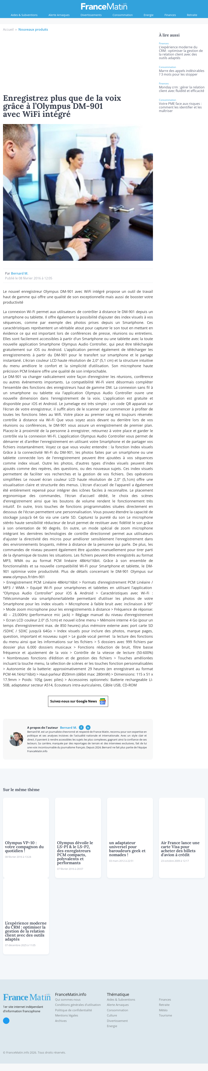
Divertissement (117, 1021)
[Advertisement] (78, 62)
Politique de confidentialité (73, 1010)
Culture (112, 1015)
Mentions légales (66, 1015)
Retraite (192, 15)
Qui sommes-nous (67, 999)
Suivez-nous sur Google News (78, 701)
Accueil (8, 29)
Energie (149, 15)
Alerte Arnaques (58, 15)
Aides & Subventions (24, 15)
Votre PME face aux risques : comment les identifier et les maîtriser (180, 107)
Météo (163, 1010)
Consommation (123, 15)
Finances (170, 15)
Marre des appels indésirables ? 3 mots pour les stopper (181, 73)
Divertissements (91, 15)
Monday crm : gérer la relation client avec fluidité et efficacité (182, 89)
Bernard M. (19, 273)
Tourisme (165, 1015)
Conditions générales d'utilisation (78, 1005)
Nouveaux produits (33, 29)
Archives (61, 1021)
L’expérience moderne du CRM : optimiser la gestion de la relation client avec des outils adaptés (181, 52)
